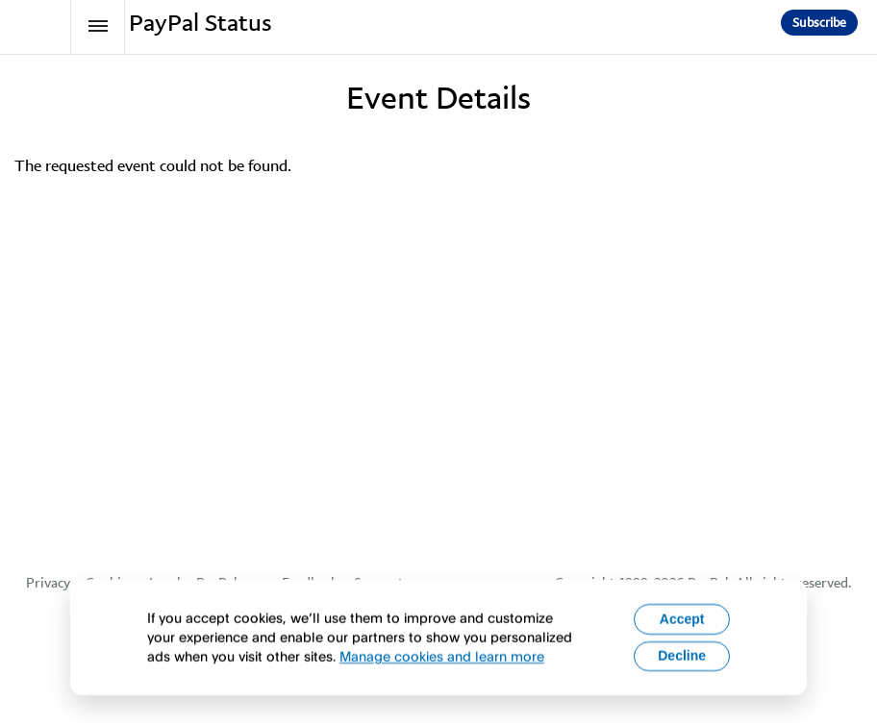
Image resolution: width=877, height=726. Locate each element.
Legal (165, 582)
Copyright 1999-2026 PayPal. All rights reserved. (703, 582)
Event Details (438, 98)
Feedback (310, 582)
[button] (819, 23)
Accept (682, 628)
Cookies (110, 582)
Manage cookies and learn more (441, 666)
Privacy (48, 582)
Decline (682, 665)
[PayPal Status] (44, 27)
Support (379, 582)
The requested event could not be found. (152, 165)
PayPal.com (231, 582)
